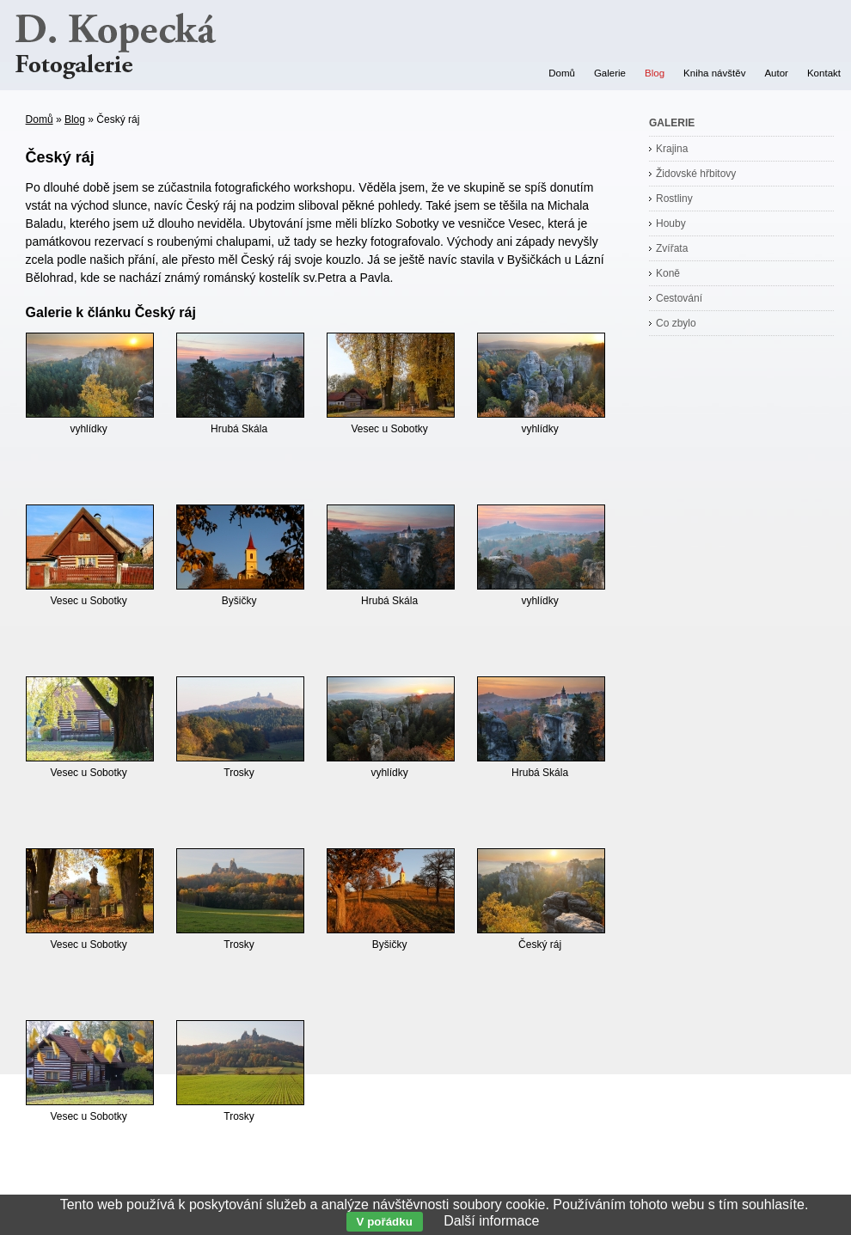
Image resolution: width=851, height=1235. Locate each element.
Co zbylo (676, 323)
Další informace (491, 1221)
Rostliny (674, 199)
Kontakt (824, 73)
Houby (671, 223)
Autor (776, 73)
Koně (668, 273)
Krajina (672, 149)
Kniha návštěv (714, 73)
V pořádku (385, 1221)
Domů (39, 119)
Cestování (679, 298)
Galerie (610, 73)
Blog (74, 119)
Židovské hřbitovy (696, 174)
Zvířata (672, 248)
